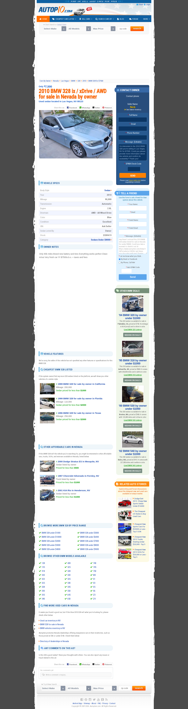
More (145, 19)
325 (43, 583)
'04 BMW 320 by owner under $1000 (132, 316)
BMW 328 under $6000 (89, 537)
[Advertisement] (94, 56)
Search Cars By (103, 19)
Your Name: (133, 204)
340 (43, 598)
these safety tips (135, 180)
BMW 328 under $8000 (89, 545)
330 (43, 591)
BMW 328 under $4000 (51, 549)
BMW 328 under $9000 (89, 549)
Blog (120, 19)
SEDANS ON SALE (132, 335)
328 (43, 587)
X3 (94, 583)
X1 (94, 579)
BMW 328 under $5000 (89, 532)
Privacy (105, 703)
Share (141, 4)
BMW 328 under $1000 (51, 532)
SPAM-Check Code (132, 164)
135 (43, 567)
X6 (94, 591)
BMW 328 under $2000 (51, 541)
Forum (133, 19)
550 (68, 591)
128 (43, 563)
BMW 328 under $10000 (51, 537)
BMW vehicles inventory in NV (52, 628)
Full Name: (133, 115)
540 (68, 583)
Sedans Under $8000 (100, 239)
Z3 (94, 594)
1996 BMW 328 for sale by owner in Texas (79, 413)
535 (68, 579)
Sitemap (87, 703)
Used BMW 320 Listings (132, 329)
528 (68, 571)
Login (148, 4)
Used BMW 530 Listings (132, 419)
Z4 (94, 598)
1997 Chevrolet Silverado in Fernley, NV (78, 476)
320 (43, 575)
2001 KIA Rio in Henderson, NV (74, 490)
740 (94, 563)
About (94, 703)
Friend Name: (132, 220)
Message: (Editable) (133, 142)
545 (68, 587)
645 (68, 594)
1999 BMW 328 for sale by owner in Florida (80, 398)
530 (68, 575)
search (137, 28)
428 (68, 563)
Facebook (73, 108)
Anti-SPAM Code (133, 267)
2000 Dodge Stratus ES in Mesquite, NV (78, 461)
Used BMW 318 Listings (132, 374)
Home (43, 19)
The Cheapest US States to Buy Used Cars (140, 511)
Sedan (107, 190)
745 (94, 567)
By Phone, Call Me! (127, 262)
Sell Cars (84, 19)
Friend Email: (132, 228)
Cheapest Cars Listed (63, 19)
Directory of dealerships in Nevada (54, 641)
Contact (112, 703)
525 (68, 567)
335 (43, 594)
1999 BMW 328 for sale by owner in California (81, 384)
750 (94, 571)
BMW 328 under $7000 (89, 541)
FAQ (99, 703)
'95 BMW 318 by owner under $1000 (132, 361)
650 (68, 598)
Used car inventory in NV (50, 620)
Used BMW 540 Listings (132, 463)
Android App (77, 703)
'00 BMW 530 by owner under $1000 (132, 406)
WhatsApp (86, 108)
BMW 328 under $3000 (51, 545)
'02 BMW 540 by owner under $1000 (132, 451)
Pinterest (108, 108)
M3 (94, 575)
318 (43, 571)
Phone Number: (133, 133)
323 (43, 579)
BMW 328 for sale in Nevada (52, 624)
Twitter (96, 108)
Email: (133, 124)
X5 (94, 587)
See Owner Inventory (133, 110)
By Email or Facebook (128, 259)
